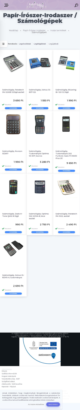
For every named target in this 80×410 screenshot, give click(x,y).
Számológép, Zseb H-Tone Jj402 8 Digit (12, 215)
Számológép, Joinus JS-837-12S (40, 91)
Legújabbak (53, 44)
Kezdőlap (13, 30)
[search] (77, 5)
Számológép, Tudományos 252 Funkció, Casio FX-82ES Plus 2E (66, 154)
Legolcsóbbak (25, 44)
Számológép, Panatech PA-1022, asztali (66, 215)
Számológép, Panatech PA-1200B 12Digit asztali (13, 91)
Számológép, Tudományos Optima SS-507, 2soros (39, 153)
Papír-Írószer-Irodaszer (34, 30)
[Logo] (36, 5)
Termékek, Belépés (6, 5)
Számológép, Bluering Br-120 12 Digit (66, 91)
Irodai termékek (58, 30)
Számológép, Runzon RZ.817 (12, 152)
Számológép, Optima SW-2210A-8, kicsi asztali (38, 216)
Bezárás (53, 404)
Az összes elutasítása (36, 404)
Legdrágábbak (40, 44)
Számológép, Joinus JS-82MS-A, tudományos (13, 276)
